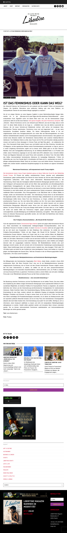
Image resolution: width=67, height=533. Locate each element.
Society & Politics (9, 476)
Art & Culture (7, 448)
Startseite (6, 31)
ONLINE (31, 511)
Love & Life (6, 464)
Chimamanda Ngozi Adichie (29, 223)
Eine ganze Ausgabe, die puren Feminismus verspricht (44, 120)
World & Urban (7, 479)
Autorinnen (6, 451)
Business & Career (8, 454)
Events (5, 457)
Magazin (13, 97)
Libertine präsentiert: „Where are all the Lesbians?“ (10, 359)
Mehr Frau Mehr (8, 473)
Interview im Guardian (40, 228)
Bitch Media (37, 261)
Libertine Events (8, 460)
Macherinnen (7, 467)
